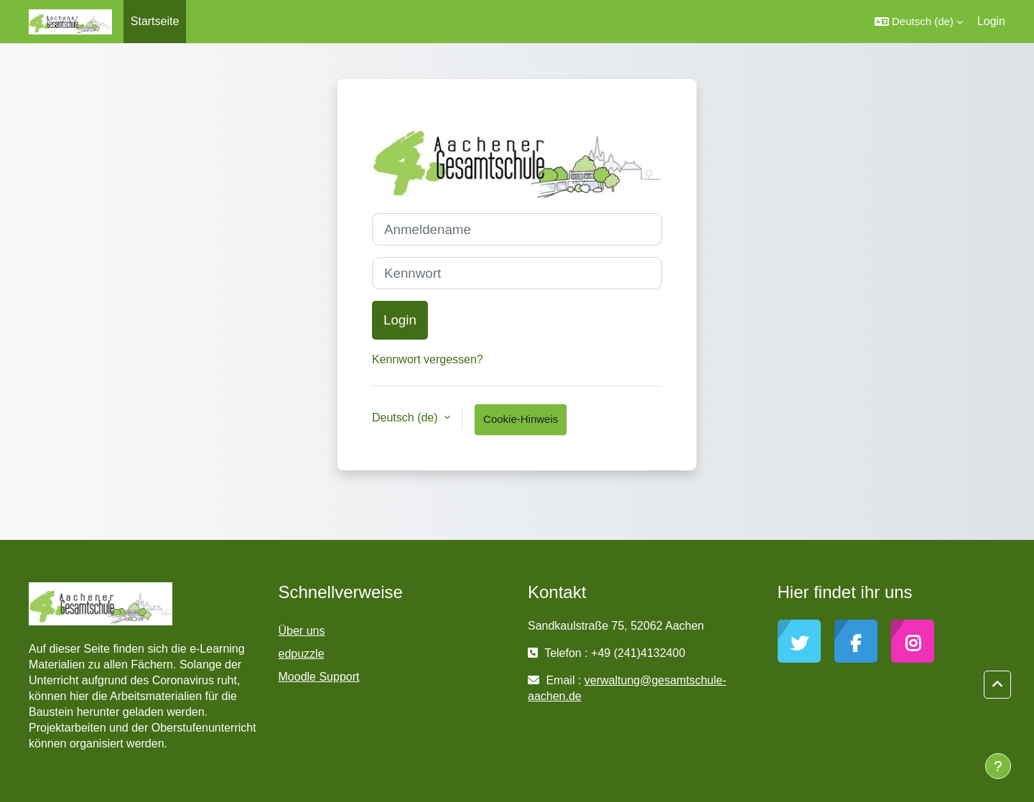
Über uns (302, 631)
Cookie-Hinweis (520, 419)
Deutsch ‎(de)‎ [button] (406, 417)
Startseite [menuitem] (155, 21)
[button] (919, 21)
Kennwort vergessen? (427, 359)
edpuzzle (302, 654)
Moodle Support (319, 677)
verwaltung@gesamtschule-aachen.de (627, 688)
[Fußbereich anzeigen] (998, 766)
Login (991, 21)
